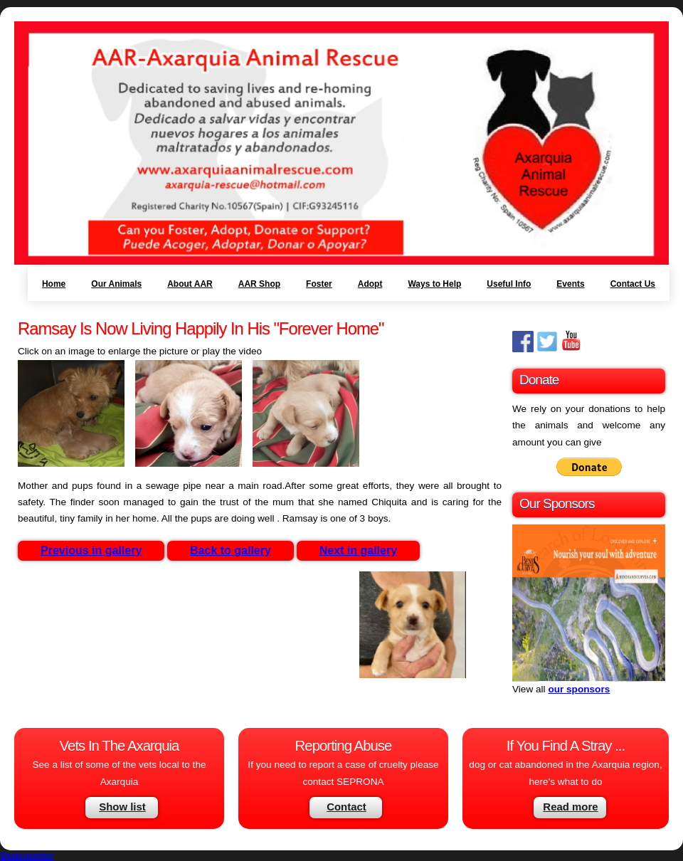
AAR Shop (259, 284)
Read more (570, 807)
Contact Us (632, 284)
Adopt (370, 284)
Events (570, 284)
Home (53, 284)
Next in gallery (358, 550)
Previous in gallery (91, 550)
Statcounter (27, 855)
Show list (122, 807)
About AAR (190, 284)
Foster (319, 284)
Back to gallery (230, 550)
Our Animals (116, 284)
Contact (346, 807)
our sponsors (579, 689)
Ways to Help (434, 284)
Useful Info (509, 284)
